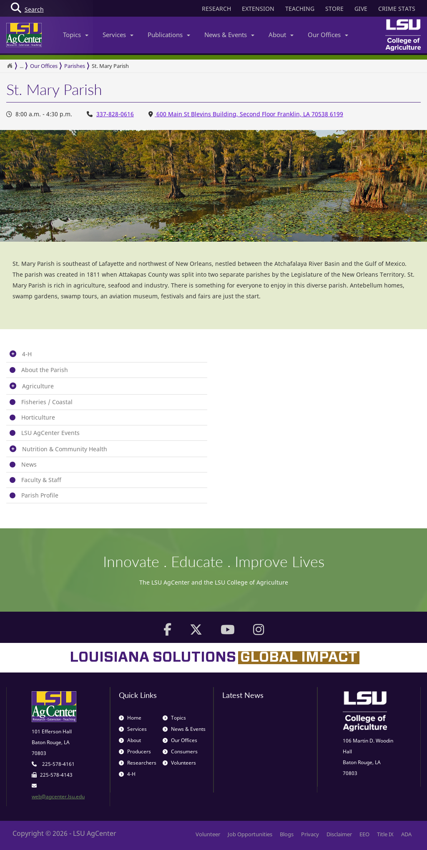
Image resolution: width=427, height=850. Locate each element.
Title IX (385, 834)
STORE (334, 8)
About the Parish (44, 370)
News (29, 464)
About (281, 34)
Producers (135, 751)
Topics (75, 34)
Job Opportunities (250, 834)
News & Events (229, 34)
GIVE (360, 8)
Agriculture (38, 386)
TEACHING (299, 8)
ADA (406, 834)
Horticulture (38, 417)
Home (130, 717)
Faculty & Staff (41, 480)
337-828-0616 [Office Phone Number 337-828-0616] (115, 114)
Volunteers (179, 762)
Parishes (74, 66)
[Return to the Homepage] (9, 65)
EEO (364, 834)
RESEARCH (216, 8)
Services (118, 34)
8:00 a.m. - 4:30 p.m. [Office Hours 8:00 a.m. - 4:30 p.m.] (39, 114)
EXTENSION (258, 8)
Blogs (287, 834)
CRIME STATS (396, 8)
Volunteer (208, 834)
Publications (169, 34)
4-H (27, 354)
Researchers (137, 762)
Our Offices (328, 34)
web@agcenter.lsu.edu (58, 796)
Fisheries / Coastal (47, 402)
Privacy (310, 834)
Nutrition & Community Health (64, 449)
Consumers (180, 751)
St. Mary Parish (110, 66)
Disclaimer (339, 834)
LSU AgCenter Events (50, 433)
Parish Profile (39, 495)
